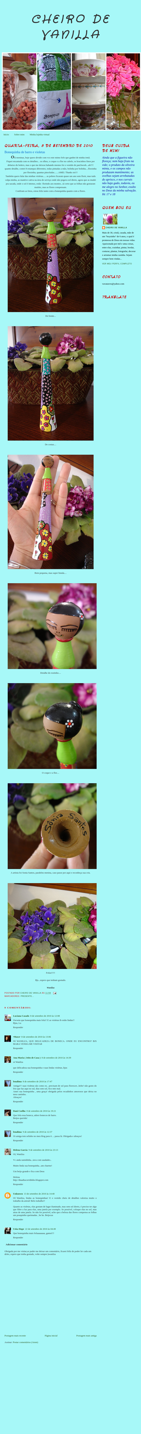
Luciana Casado (21, 1016)
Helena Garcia (20, 1150)
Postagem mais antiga (86, 1335)
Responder (18, 1027)
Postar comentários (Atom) (25, 1342)
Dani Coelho (19, 1111)
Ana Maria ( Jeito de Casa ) (26, 1057)
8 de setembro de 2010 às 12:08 (45, 1016)
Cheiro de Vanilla (70, 27)
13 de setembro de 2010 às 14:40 (39, 1193)
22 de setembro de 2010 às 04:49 (40, 1229)
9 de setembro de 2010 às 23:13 (43, 1150)
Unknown (18, 1193)
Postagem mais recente (15, 1335)
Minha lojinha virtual (39, 134)
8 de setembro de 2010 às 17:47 (37, 1081)
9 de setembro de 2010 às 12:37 (37, 1132)
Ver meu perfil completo (117, 264)
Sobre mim (19, 134)
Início (6, 134)
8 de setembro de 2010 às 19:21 (41, 1111)
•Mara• (16, 1036)
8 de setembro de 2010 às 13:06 (36, 1036)
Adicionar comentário (16, 1244)
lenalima (17, 1081)
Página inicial (51, 1335)
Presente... (27, 996)
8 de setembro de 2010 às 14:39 (56, 1057)
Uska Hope (18, 1229)
